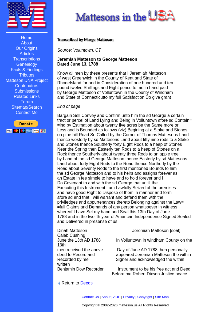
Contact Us (90, 297)
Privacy (129, 297)
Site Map (162, 297)
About (106, 297)
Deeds (86, 283)
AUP (116, 297)
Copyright (144, 297)
